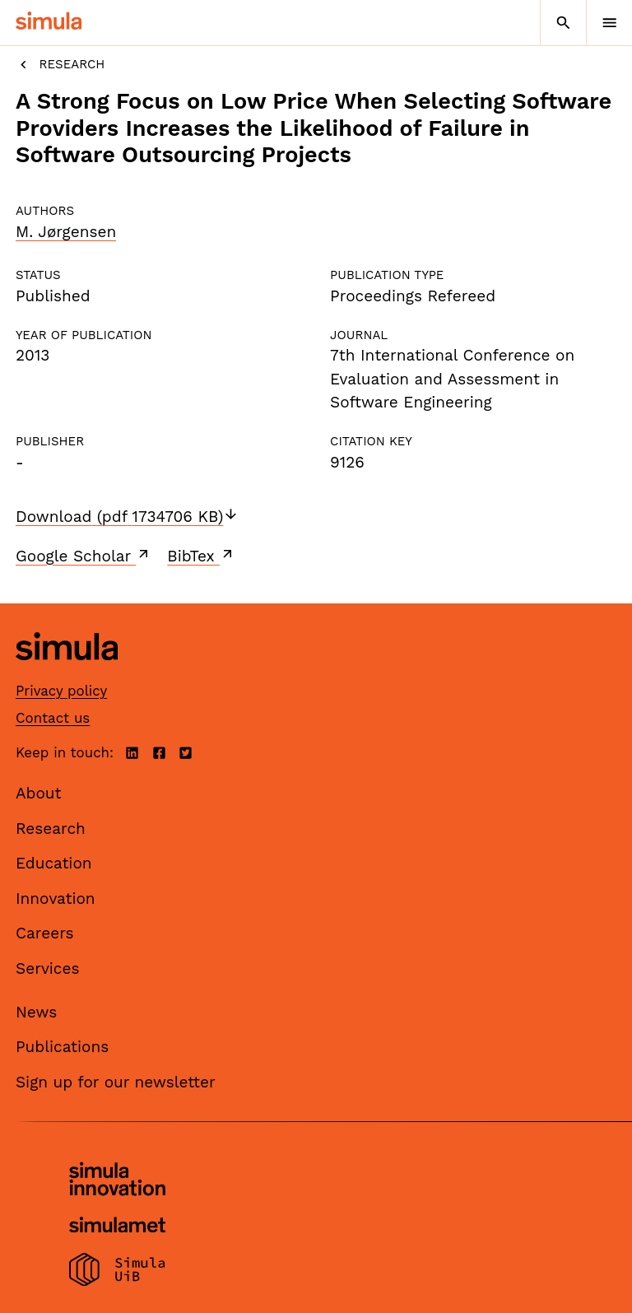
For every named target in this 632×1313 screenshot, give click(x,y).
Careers (45, 933)
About (39, 793)
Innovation (55, 898)
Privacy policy (61, 690)
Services (47, 968)
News (36, 1012)
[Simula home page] (67, 672)
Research (60, 64)
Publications (62, 1046)
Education (54, 863)
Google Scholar (83, 556)
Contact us (53, 718)
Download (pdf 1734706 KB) (127, 516)
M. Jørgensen (66, 231)
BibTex (201, 556)
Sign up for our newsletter (116, 1082)
